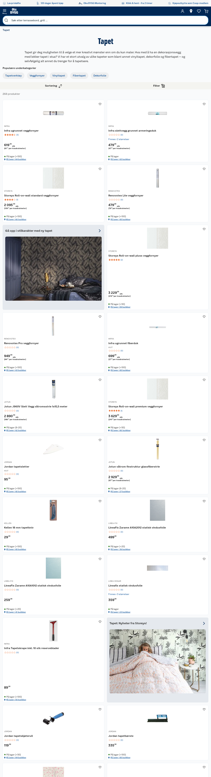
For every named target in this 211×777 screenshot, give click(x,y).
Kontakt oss (19, 714)
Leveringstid (20, 735)
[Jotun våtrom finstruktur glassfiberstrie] (182, 363)
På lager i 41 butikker (174, 476)
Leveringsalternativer (24, 743)
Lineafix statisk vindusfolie (78, 527)
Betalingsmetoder (177, 724)
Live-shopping (127, 736)
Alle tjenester (48, 729)
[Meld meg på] (200, 712)
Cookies (72, 730)
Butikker (17, 710)
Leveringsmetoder (200, 724)
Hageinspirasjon (127, 705)
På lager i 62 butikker (174, 317)
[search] (39, 11)
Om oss (72, 705)
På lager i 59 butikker (174, 236)
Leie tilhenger (48, 710)
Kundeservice (20, 705)
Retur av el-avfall (103, 719)
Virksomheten (75, 751)
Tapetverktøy (16, 78)
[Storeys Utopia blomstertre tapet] (182, 602)
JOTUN (164, 283)
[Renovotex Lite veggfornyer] (82, 201)
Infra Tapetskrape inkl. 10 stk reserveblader (129, 529)
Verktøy (154, 731)
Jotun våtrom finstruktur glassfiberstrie (177, 370)
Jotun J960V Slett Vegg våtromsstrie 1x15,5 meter (177, 289)
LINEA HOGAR (67, 523)
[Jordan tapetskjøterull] (82, 602)
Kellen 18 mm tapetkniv (76, 449)
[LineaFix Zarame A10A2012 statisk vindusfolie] (132, 443)
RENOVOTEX (67, 202)
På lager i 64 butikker (74, 155)
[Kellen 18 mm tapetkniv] (82, 443)
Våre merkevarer (76, 714)
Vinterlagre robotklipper (48, 719)
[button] (132, 652)
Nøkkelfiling (47, 725)
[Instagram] (96, 765)
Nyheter (72, 710)
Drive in (101, 725)
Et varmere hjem (128, 728)
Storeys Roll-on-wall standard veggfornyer (180, 122)
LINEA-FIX (115, 445)
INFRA (64, 117)
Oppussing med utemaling (127, 711)
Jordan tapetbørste (123, 607)
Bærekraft (73, 739)
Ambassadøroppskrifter (132, 740)
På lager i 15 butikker (174, 637)
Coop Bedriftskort (103, 742)
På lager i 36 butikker (124, 476)
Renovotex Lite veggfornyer (78, 206)
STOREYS (165, 117)
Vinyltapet (14, 94)
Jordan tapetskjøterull (75, 607)
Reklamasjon (20, 722)
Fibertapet (14, 101)
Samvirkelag (74, 747)
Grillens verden (127, 724)
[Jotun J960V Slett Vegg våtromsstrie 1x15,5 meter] (182, 282)
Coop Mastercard (103, 731)
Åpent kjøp (103, 710)
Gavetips (124, 751)
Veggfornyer (15, 86)
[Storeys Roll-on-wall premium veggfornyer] (82, 363)
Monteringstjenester (52, 705)
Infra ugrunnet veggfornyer (78, 120)
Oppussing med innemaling (127, 718)
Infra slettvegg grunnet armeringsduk (126, 122)
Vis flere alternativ (19, 241)
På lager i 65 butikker (74, 236)
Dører (153, 736)
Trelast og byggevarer (156, 722)
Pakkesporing (20, 730)
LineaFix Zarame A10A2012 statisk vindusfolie (127, 450)
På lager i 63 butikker (124, 155)
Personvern (74, 726)
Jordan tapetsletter (123, 368)
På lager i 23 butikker (74, 556)
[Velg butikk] (185, 11)
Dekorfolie (14, 109)
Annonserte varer (128, 756)
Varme (153, 757)
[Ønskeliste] (193, 11)
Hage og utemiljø (154, 710)
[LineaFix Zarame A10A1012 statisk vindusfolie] (182, 443)
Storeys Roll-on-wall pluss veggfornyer (178, 208)
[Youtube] (104, 765)
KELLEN (64, 445)
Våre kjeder (74, 718)
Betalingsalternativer (24, 739)
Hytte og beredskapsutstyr (128, 746)
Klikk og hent (104, 736)
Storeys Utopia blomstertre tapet (178, 608)
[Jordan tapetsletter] (132, 363)
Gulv (152, 716)
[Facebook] (89, 765)
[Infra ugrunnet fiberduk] (132, 282)
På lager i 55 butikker (124, 556)
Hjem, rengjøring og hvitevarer (155, 748)
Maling (153, 727)
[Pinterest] (119, 765)
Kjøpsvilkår (74, 722)
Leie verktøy (47, 714)
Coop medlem (104, 714)
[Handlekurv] (201, 11)
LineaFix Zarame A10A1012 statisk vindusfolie (177, 450)
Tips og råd (125, 732)
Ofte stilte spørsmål (23, 726)
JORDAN (115, 364)
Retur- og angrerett (23, 718)
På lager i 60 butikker (174, 155)
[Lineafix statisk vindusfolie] (82, 522)
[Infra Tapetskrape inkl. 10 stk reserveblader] (132, 522)
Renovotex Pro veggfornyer (78, 287)
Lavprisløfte (103, 705)
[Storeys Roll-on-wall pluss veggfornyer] (182, 201)
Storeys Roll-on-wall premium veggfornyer (80, 370)
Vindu (153, 740)
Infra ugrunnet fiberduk (126, 287)
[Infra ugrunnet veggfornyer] (82, 118)
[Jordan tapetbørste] (132, 602)
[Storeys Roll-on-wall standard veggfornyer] (182, 118)
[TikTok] (111, 765)
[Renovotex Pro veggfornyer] (82, 282)
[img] (82, 125)
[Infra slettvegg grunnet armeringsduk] (132, 118)
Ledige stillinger (76, 735)
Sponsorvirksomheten (80, 755)
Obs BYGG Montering (102, 749)
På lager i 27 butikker (174, 398)
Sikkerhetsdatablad (78, 743)
